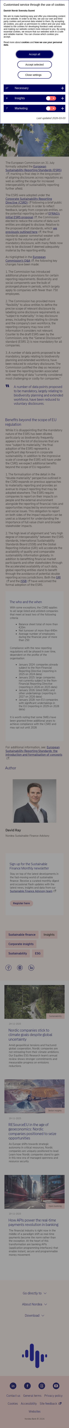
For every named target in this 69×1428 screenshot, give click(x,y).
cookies (25, 42)
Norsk (15, 10)
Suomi (31, 10)
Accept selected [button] (34, 64)
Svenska (22, 10)
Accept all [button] (34, 54)
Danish (7, 10)
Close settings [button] (33, 74)
